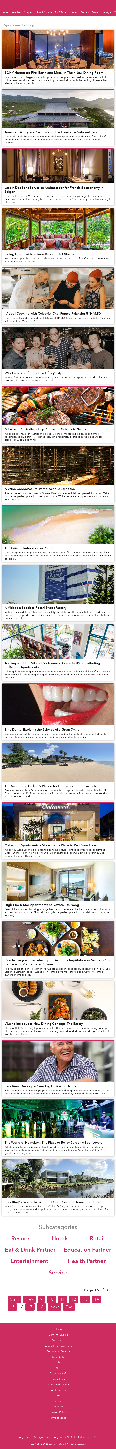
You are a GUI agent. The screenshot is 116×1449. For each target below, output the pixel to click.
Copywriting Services (58, 1351)
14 (96, 1299)
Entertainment (29, 1261)
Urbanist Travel (88, 1437)
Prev (29, 1299)
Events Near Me (58, 1373)
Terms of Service (58, 1418)
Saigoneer (24, 1437)
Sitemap (58, 1401)
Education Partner (87, 1250)
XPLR (58, 1368)
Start (14, 1299)
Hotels (60, 1238)
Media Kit (58, 1406)
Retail (97, 1238)
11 (62, 1299)
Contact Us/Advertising (58, 1346)
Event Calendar (58, 1390)
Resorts (21, 1238)
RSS (58, 1395)
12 (73, 1299)
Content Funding (58, 1335)
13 (85, 1299)
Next (54, 1307)
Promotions (58, 1379)
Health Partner (87, 1261)
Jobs (58, 1362)
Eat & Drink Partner (30, 1250)
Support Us (58, 1340)
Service (58, 1272)
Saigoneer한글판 (64, 1437)
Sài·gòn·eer (42, 1437)
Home (58, 1329)
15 (12, 1307)
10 (51, 1299)
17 (30, 1307)
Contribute (58, 1357)
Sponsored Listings (58, 1384)
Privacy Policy (58, 1412)
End (69, 1307)
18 (41, 1307)
